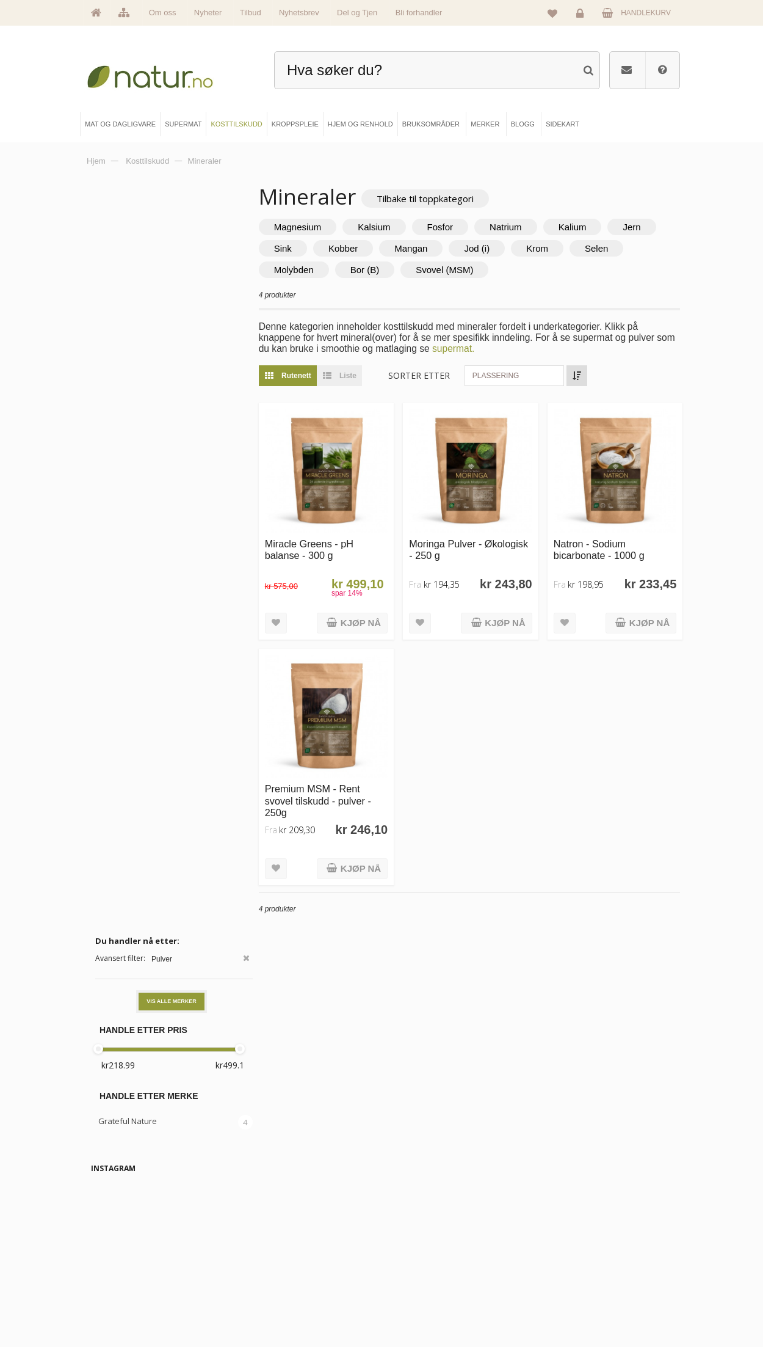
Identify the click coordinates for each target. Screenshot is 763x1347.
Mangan (490, 249)
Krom (616, 249)
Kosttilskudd (272, 1265)
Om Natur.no (123, 1245)
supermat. (498, 349)
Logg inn (582, 15)
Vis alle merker (171, 258)
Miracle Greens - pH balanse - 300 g (333, 541)
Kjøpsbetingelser (568, 1286)
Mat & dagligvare (279, 1224)
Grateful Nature (127, 378)
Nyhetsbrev (299, 12)
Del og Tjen (357, 12)
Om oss (162, 12)
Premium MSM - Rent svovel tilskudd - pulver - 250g (342, 784)
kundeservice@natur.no (381, 1146)
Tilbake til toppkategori (449, 198)
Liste (361, 376)
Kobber (421, 249)
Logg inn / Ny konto (572, 1224)
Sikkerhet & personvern (578, 1306)
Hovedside (120, 1224)
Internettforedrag (428, 1265)
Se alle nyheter (126, 1286)
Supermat (268, 1245)
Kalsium (399, 227)
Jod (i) (556, 249)
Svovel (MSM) (529, 270)
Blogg (412, 1224)
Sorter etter (444, 376)
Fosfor (465, 227)
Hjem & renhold (277, 1306)
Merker (114, 1265)
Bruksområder (424, 1245)
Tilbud (250, 12)
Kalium (597, 227)
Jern (307, 249)
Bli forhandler (419, 12)
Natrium (530, 227)
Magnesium (322, 227)
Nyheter (208, 12)
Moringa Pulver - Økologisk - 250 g (463, 541)
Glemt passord (565, 1245)
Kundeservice (564, 1265)
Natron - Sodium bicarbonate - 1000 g (607, 541)
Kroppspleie (271, 1286)
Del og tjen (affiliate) (433, 1286)
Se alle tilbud (123, 1306)
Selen (310, 270)
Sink (362, 249)
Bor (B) (449, 270)
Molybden (378, 270)
